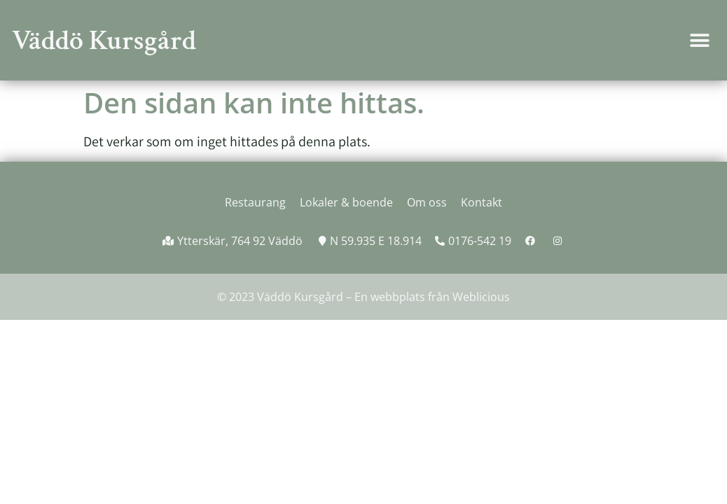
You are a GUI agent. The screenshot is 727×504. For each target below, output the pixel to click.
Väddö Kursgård (104, 40)
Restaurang (255, 202)
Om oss (427, 202)
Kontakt (481, 202)
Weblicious (481, 296)
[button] (699, 40)
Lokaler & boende (346, 202)
